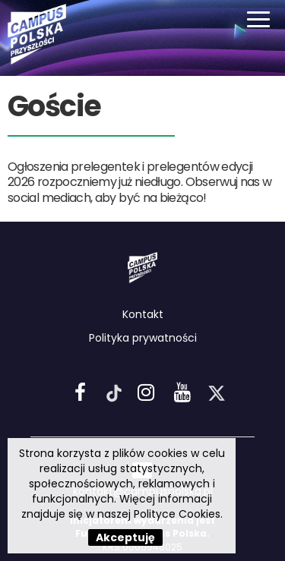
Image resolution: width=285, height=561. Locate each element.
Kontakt (142, 314)
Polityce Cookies (177, 514)
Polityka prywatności (143, 337)
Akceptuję (125, 537)
